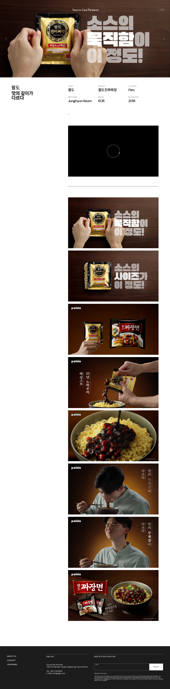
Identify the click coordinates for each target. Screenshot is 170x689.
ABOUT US (11, 656)
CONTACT (11, 660)
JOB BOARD (12, 664)
